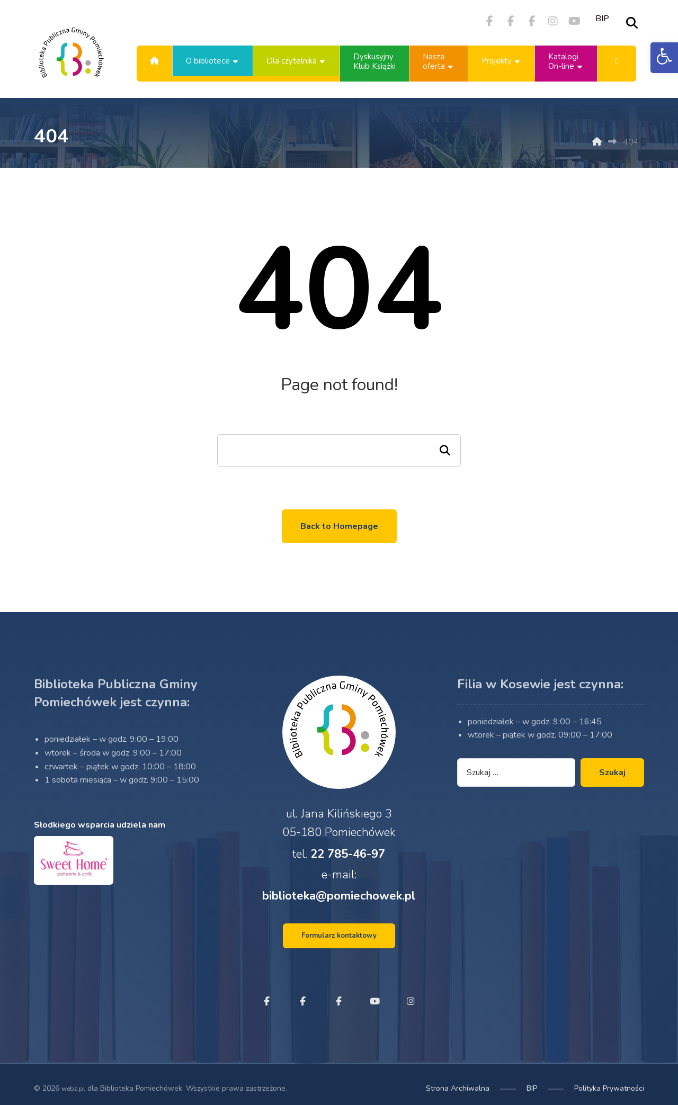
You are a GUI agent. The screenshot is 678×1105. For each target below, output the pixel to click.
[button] (664, 57)
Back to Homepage (339, 526)
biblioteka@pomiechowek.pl (338, 910)
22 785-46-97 (347, 863)
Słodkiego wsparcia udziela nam (99, 842)
